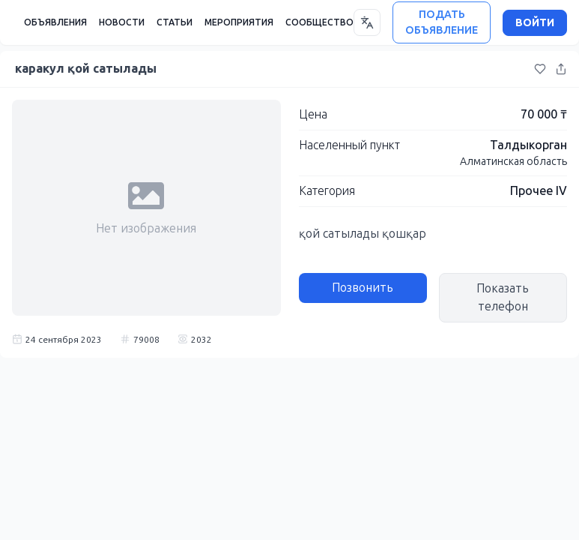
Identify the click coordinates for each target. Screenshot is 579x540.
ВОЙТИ (534, 22)
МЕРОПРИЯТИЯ (238, 22)
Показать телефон (502, 297)
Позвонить (362, 287)
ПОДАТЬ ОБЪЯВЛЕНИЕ (441, 22)
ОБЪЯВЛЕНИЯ (55, 22)
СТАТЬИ (175, 22)
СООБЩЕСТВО (319, 22)
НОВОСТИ (122, 22)
